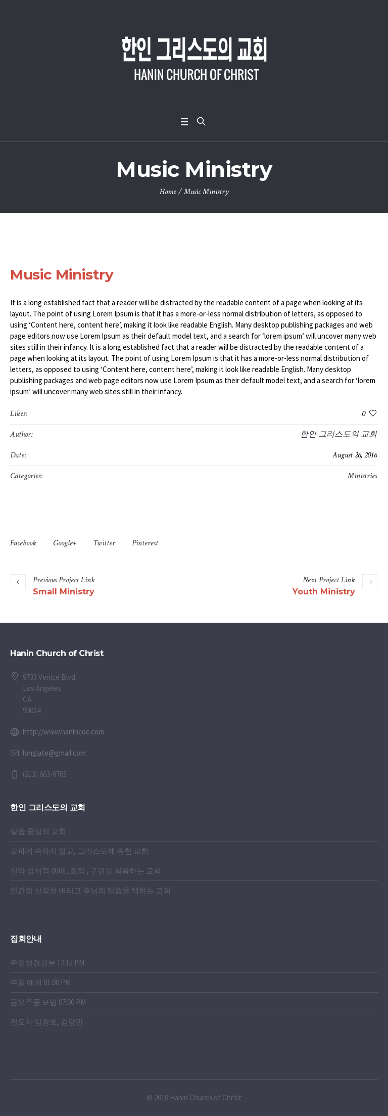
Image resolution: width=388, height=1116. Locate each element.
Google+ (64, 543)
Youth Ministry (324, 591)
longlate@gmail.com (54, 753)
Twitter (104, 543)
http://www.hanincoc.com (63, 731)
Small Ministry (63, 591)
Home (168, 192)
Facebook (23, 543)
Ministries (362, 476)
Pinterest (145, 543)
